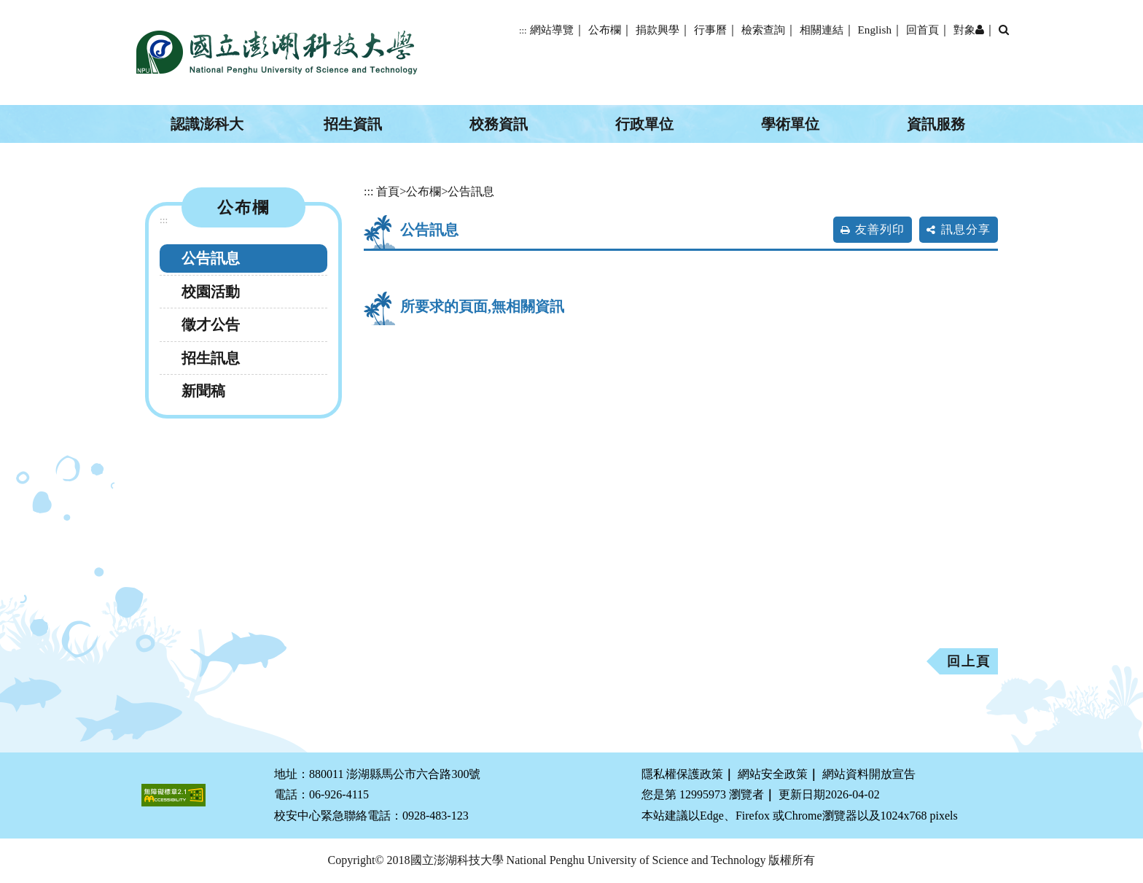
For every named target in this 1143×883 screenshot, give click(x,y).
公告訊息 (211, 258)
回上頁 (969, 661)
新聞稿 (203, 391)
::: (523, 31)
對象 (968, 29)
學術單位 (790, 124)
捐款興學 (657, 29)
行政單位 (644, 124)
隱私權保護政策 (682, 774)
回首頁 (922, 29)
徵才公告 (211, 324)
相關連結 (821, 29)
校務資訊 (498, 124)
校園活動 (211, 292)
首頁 (387, 191)
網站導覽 (552, 29)
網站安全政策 (773, 774)
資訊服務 (936, 124)
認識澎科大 (207, 124)
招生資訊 (353, 124)
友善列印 (880, 229)
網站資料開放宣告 (869, 774)
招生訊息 (211, 358)
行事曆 (710, 29)
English (875, 29)
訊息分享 (966, 229)
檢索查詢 (763, 29)
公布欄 (604, 29)
